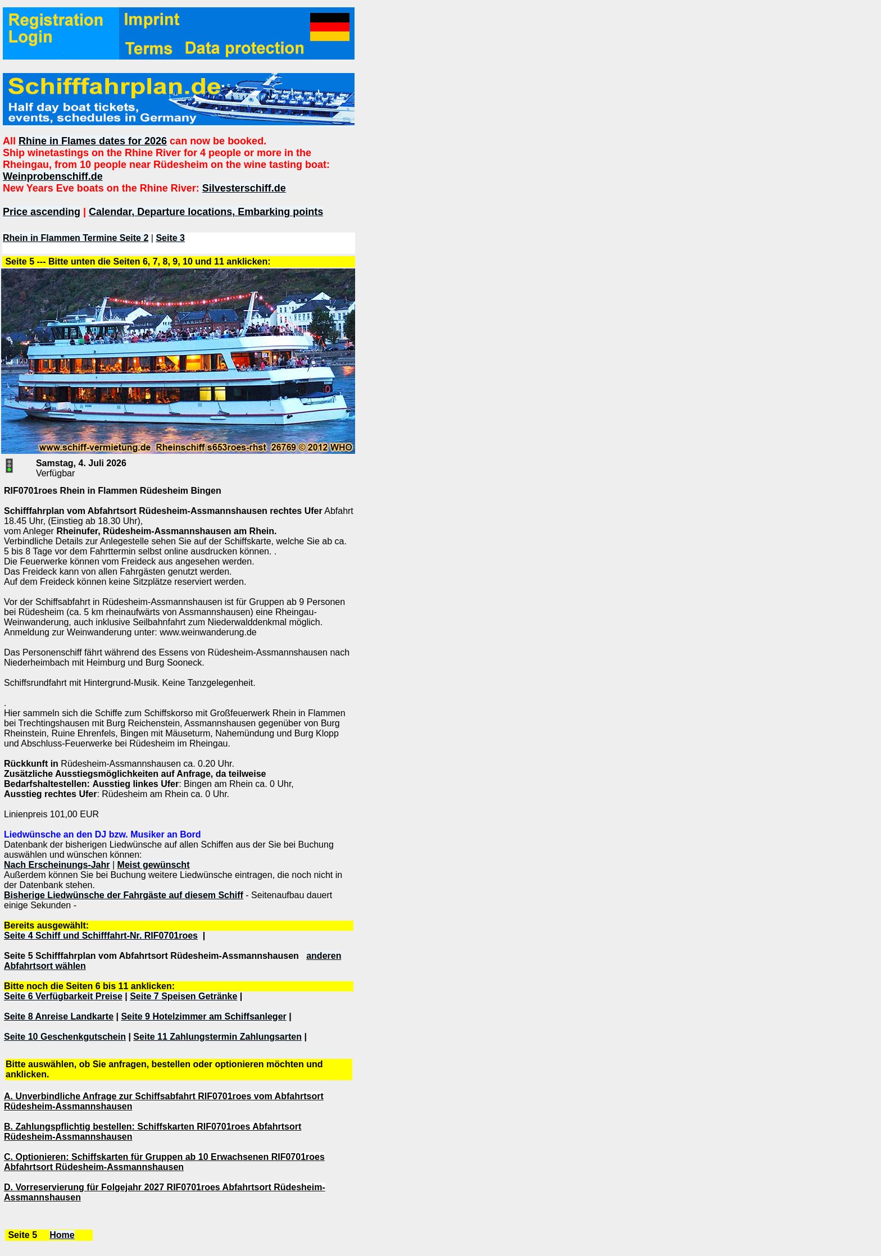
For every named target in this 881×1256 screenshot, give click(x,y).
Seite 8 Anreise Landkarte (58, 1016)
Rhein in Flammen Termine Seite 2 (75, 238)
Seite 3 (170, 238)
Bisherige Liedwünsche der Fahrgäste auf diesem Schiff (123, 895)
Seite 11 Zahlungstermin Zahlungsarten (217, 1036)
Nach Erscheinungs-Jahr (57, 865)
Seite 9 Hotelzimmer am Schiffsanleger (203, 1016)
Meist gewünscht (153, 865)
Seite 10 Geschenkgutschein (65, 1036)
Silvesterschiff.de (244, 188)
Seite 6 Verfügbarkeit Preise (63, 996)
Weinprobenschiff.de (53, 176)
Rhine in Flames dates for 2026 (93, 141)
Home (61, 1235)
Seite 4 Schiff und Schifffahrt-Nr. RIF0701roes (101, 935)
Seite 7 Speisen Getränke (183, 996)
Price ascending (41, 211)
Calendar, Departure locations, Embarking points (206, 211)
